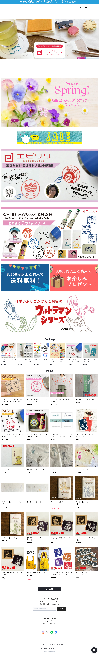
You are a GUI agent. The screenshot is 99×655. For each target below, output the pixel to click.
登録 (61, 608)
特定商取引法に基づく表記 (57, 645)
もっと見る (49, 589)
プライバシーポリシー (40, 645)
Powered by (49, 651)
